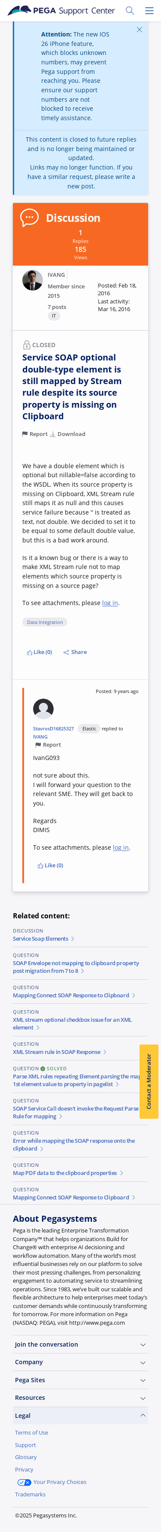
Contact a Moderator (148, 1081)
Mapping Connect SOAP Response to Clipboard (75, 995)
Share (75, 652)
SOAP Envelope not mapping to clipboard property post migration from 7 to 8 (76, 967)
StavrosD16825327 (53, 728)
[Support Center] (61, 10)
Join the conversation (80, 1344)
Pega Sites (80, 1380)
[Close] (139, 29)
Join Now (34, 1514)
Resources (80, 1397)
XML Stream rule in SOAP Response (60, 1052)
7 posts (57, 307)
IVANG (56, 275)
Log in (75, 1514)
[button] (118, 297)
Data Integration (45, 622)
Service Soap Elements (44, 938)
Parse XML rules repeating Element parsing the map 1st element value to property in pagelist (77, 1080)
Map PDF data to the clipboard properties (68, 1173)
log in (110, 603)
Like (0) (39, 652)
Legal (80, 1415)
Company (80, 1362)
